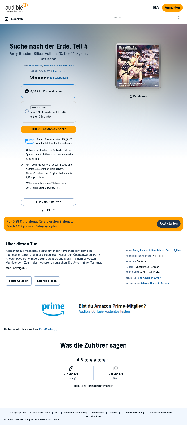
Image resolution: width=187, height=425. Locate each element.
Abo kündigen (93, 416)
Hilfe (156, 8)
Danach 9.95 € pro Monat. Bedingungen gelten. (40, 223)
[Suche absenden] (179, 17)
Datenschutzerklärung (76, 412)
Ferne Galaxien (18, 281)
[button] (42, 210)
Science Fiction (47, 281)
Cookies (113, 412)
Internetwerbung (135, 412)
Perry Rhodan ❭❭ (48, 329)
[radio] (48, 91)
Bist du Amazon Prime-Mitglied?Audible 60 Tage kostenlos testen (54, 141)
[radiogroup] (48, 103)
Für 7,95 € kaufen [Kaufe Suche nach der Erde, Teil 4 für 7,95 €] (48, 202)
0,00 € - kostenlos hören (48, 129)
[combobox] (147, 17)
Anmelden (172, 8)
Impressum (98, 412)
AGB (57, 412)
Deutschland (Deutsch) (161, 412)
